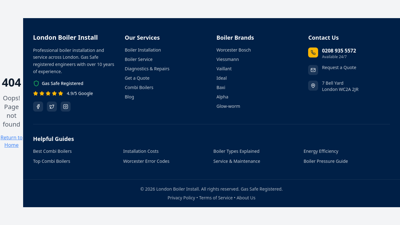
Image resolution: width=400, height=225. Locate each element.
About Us (246, 198)
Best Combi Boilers (52, 151)
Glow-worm (228, 106)
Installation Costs (140, 151)
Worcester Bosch (234, 50)
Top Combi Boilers (51, 161)
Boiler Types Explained (236, 151)
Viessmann (228, 59)
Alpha (222, 97)
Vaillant (224, 69)
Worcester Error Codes (146, 161)
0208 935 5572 (339, 50)
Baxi (221, 87)
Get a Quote (137, 78)
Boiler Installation (143, 50)
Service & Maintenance (236, 161)
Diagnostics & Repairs (147, 69)
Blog (129, 97)
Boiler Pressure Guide (325, 161)
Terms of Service (216, 198)
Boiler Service (138, 59)
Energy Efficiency (320, 151)
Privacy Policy (181, 198)
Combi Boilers (139, 87)
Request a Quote (339, 67)
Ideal (222, 78)
